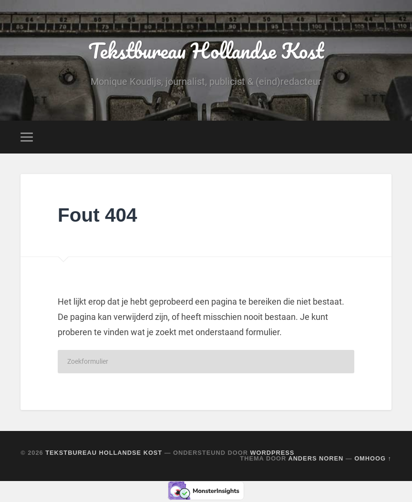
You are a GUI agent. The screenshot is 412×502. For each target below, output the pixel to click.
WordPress (272, 452)
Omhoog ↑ (372, 458)
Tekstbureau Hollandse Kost (206, 50)
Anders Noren (315, 458)
